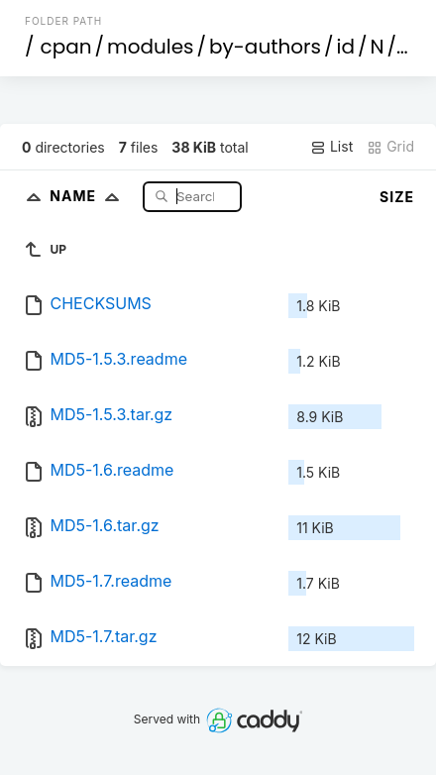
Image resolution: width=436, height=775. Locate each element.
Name (89, 195)
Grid (390, 147)
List (331, 147)
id (346, 46)
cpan (66, 46)
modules (150, 46)
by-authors (265, 46)
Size (397, 196)
